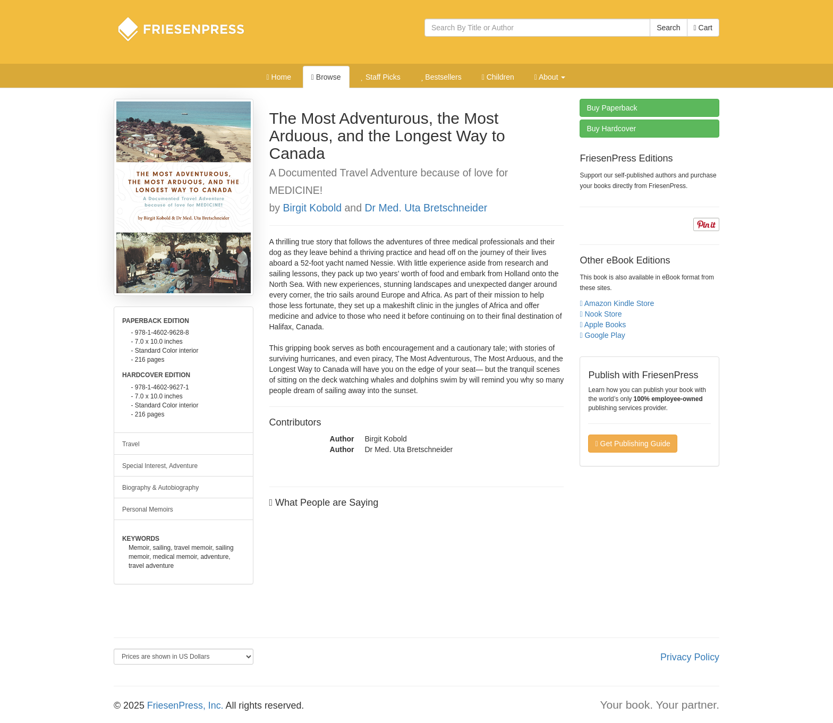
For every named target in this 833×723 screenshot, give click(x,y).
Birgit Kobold (314, 208)
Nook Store (601, 314)
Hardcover (611, 128)
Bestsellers (441, 77)
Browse (326, 77)
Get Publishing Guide (632, 443)
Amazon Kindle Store (617, 303)
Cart (703, 27)
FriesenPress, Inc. (185, 705)
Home (279, 77)
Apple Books (603, 324)
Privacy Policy (689, 657)
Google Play (602, 335)
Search (668, 27)
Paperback (611, 108)
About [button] (550, 77)
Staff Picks (380, 77)
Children (498, 77)
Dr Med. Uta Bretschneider (425, 208)
